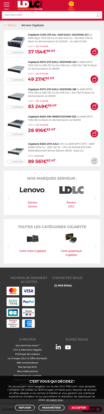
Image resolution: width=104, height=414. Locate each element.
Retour (12, 25)
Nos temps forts (27, 366)
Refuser (25, 407)
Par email (63, 286)
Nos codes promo (27, 371)
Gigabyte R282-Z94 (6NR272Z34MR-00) (52, 116)
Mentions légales (31, 349)
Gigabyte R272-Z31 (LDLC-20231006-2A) (52, 61)
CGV (15, 349)
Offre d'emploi (38, 358)
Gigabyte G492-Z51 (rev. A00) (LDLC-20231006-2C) (58, 34)
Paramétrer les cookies (27, 375)
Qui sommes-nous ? (27, 345)
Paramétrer (51, 407)
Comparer (17, 52)
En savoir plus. (54, 400)
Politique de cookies (27, 353)
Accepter (79, 407)
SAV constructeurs (27, 362)
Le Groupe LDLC (17, 358)
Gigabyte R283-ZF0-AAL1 (43, 143)
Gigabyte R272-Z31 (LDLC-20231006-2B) (52, 89)
